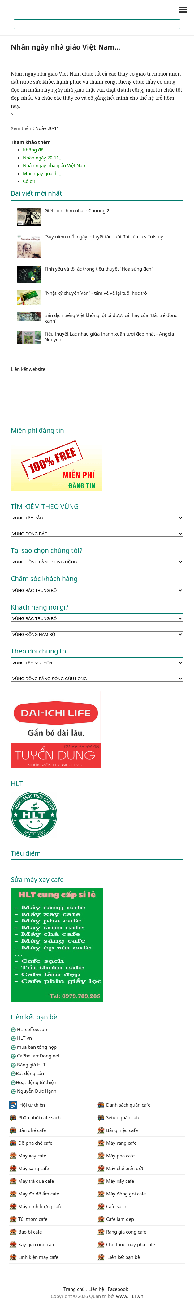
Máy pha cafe (116, 1155)
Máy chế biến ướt (120, 1168)
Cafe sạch (111, 1206)
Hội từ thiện (27, 1105)
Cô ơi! (29, 181)
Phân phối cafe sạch (35, 1117)
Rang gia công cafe (121, 1231)
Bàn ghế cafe (27, 1130)
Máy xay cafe (27, 1155)
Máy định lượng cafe (35, 1206)
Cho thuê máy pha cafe (126, 1244)
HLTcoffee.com (40, 9)
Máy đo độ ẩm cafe (34, 1193)
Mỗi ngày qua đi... (42, 173)
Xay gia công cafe (32, 1244)
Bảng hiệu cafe (117, 1130)
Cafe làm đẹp (115, 1219)
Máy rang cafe (116, 1143)
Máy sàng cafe (29, 1168)
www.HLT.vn (129, 1296)
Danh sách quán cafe (123, 1105)
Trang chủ (74, 1289)
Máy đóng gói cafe (121, 1193)
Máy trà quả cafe (31, 1181)
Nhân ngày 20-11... (43, 157)
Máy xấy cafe (115, 1181)
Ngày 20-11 (47, 128)
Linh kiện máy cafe (33, 1257)
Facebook (118, 1289)
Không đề (33, 149)
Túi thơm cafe (28, 1219)
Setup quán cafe (118, 1117)
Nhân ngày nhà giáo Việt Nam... (56, 165)
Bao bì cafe (25, 1231)
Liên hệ (96, 1289)
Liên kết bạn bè (118, 1257)
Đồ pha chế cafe (30, 1143)
